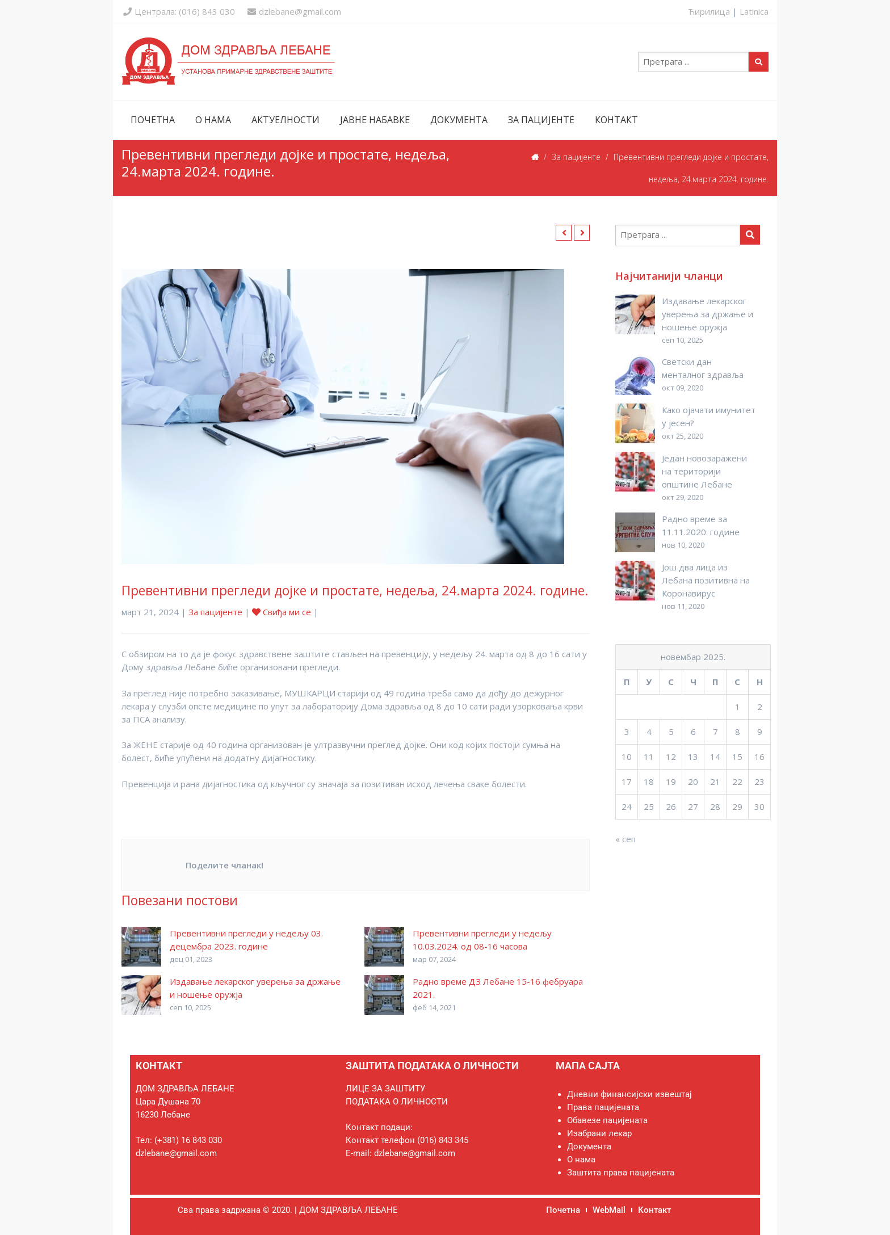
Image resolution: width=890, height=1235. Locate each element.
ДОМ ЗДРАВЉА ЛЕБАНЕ (348, 1210)
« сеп (625, 839)
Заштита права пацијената (620, 1172)
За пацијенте (576, 157)
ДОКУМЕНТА (459, 120)
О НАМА (213, 120)
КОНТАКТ (616, 120)
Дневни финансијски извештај (629, 1094)
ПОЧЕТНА (153, 120)
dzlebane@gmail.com (294, 11)
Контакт (654, 1210)
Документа (589, 1146)
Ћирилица (709, 11)
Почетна (563, 1210)
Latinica (754, 11)
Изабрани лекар (599, 1133)
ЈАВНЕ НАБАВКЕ (375, 120)
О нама (581, 1159)
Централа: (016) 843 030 (179, 11)
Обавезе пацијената (607, 1120)
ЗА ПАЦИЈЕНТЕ (541, 120)
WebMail (609, 1210)
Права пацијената (603, 1107)
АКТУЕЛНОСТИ (285, 120)
